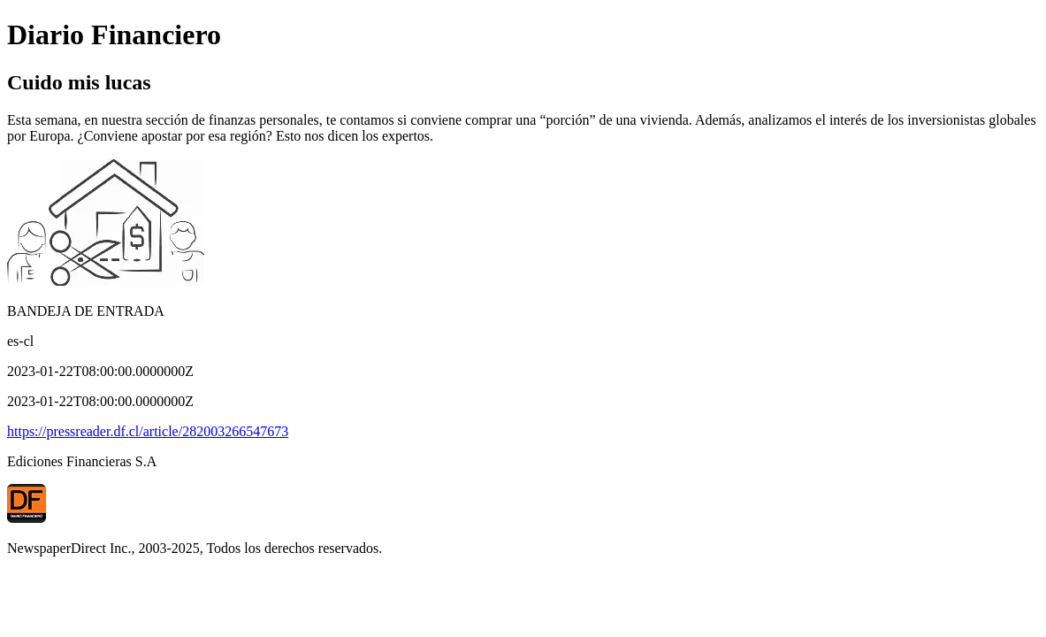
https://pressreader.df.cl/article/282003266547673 (147, 431)
